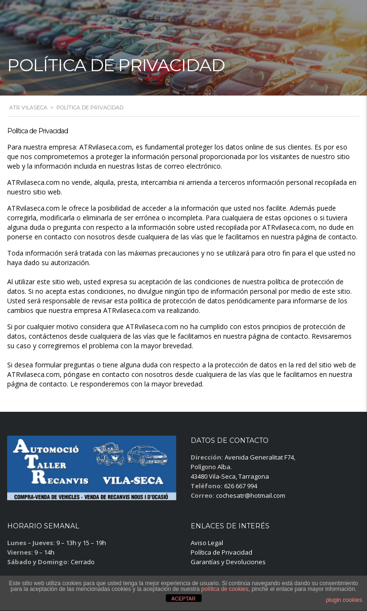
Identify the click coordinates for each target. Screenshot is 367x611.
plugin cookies (344, 600)
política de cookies (224, 589)
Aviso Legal (207, 542)
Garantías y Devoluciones (228, 561)
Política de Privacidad (221, 552)
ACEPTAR (183, 598)
